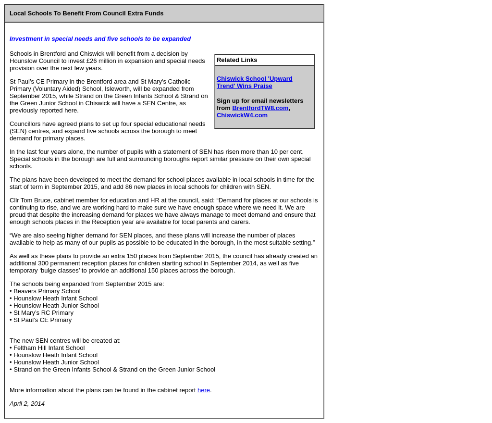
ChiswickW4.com (242, 115)
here (203, 390)
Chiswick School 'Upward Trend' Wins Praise (255, 82)
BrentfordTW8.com (260, 108)
